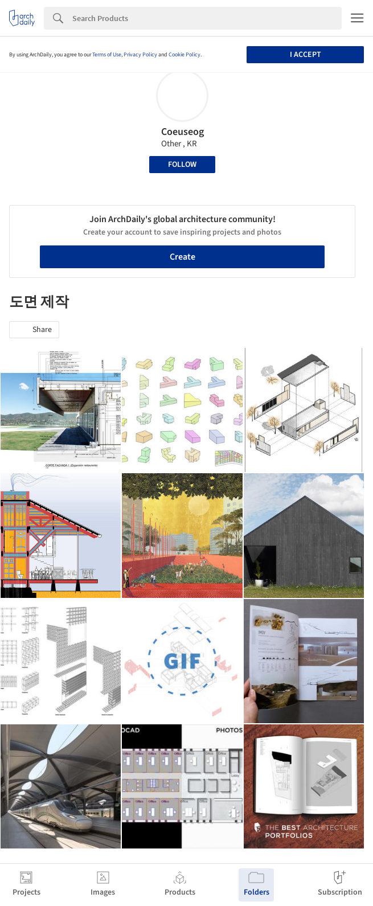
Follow (182, 164)
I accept (305, 54)
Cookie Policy (184, 55)
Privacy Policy (140, 55)
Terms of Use (106, 55)
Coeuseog (182, 132)
